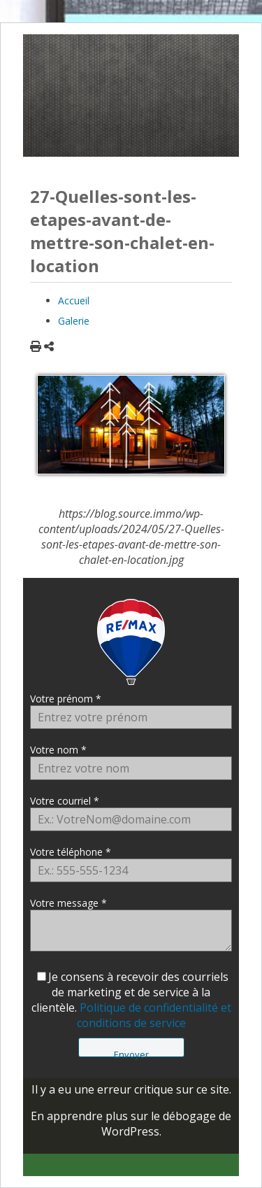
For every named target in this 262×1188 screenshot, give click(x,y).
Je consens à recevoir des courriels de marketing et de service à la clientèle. (131, 1000)
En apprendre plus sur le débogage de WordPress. (131, 1123)
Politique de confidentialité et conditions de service (154, 1015)
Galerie (73, 320)
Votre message (64, 903)
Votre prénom (61, 698)
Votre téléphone (66, 851)
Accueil (73, 300)
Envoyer (131, 1052)
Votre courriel (60, 800)
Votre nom (54, 749)
